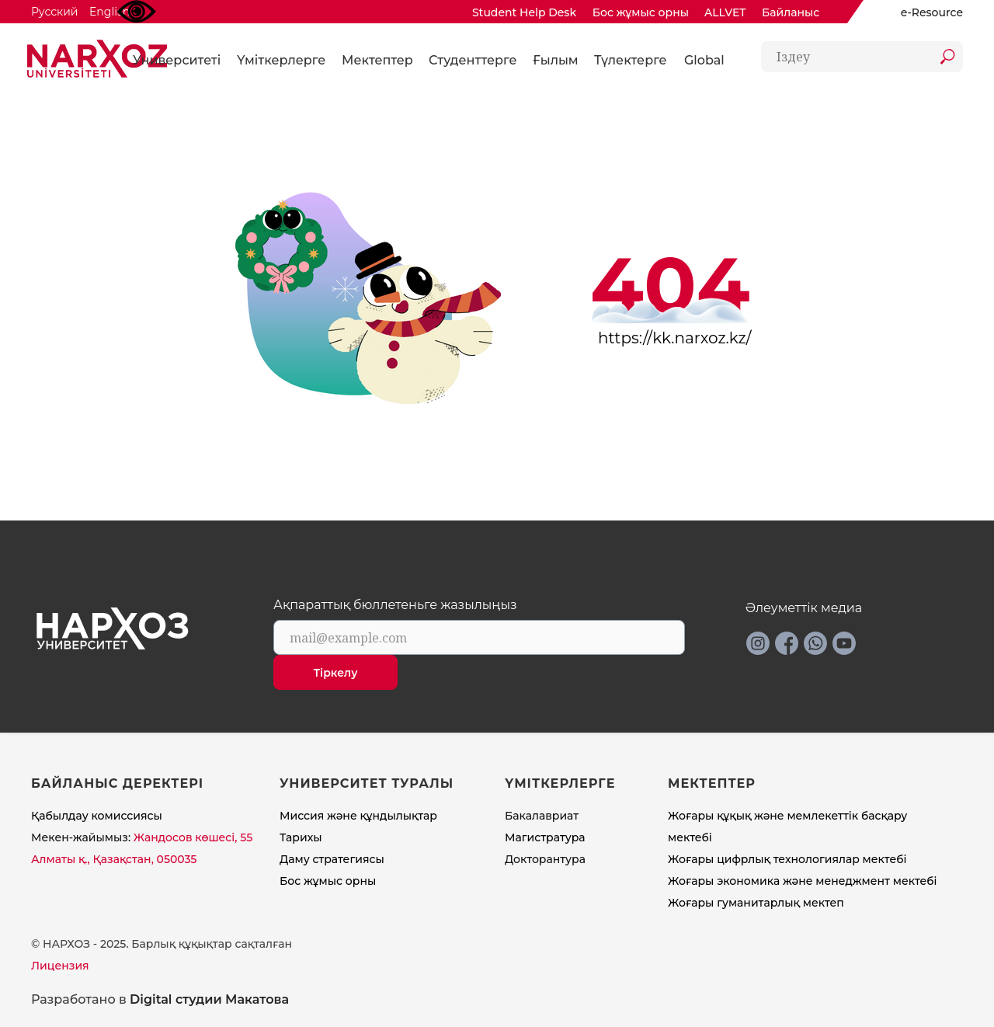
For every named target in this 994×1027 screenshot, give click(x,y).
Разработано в (160, 999)
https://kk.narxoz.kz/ (675, 338)
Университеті (177, 60)
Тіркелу (336, 673)
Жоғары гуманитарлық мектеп (756, 903)
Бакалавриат (542, 816)
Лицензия (60, 966)
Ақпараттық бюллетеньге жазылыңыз (395, 605)
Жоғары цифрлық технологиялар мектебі (787, 859)
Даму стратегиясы (332, 859)
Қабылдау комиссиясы (96, 816)
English (109, 12)
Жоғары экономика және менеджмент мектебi (802, 881)
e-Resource (932, 12)
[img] (883, 12)
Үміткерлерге (281, 60)
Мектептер (377, 60)
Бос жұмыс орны (641, 12)
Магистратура (545, 837)
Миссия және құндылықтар (358, 816)
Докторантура (545, 859)
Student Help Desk (524, 12)
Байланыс (790, 12)
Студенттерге (473, 60)
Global (704, 60)
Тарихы (301, 837)
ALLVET (725, 12)
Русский (54, 12)
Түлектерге (630, 60)
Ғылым (556, 60)
